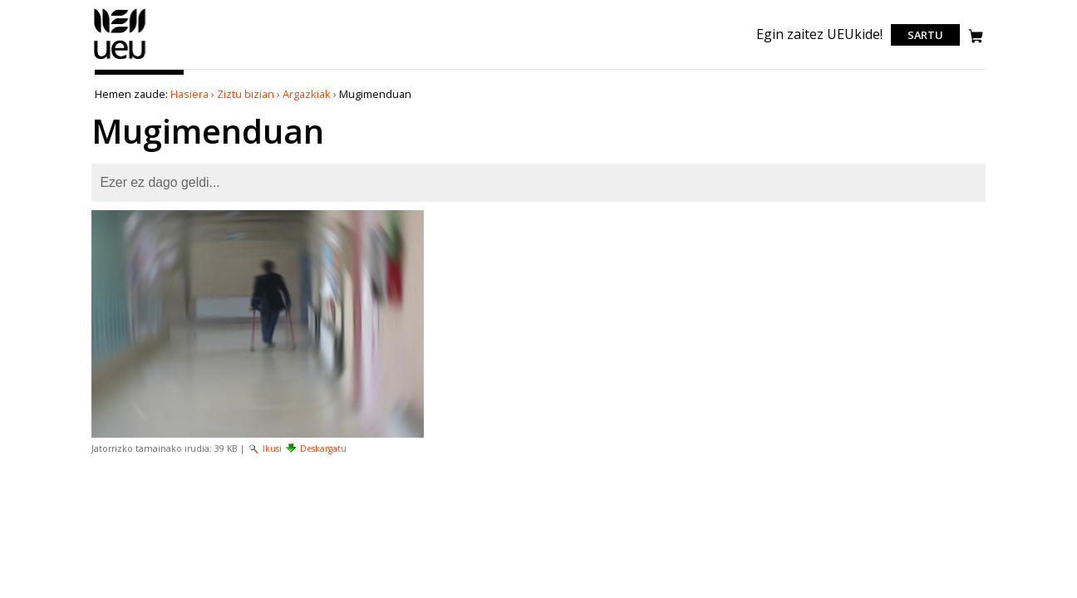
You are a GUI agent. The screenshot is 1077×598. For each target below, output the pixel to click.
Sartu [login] (925, 34)
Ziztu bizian (245, 93)
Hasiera (189, 93)
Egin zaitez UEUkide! (819, 34)
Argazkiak (307, 93)
